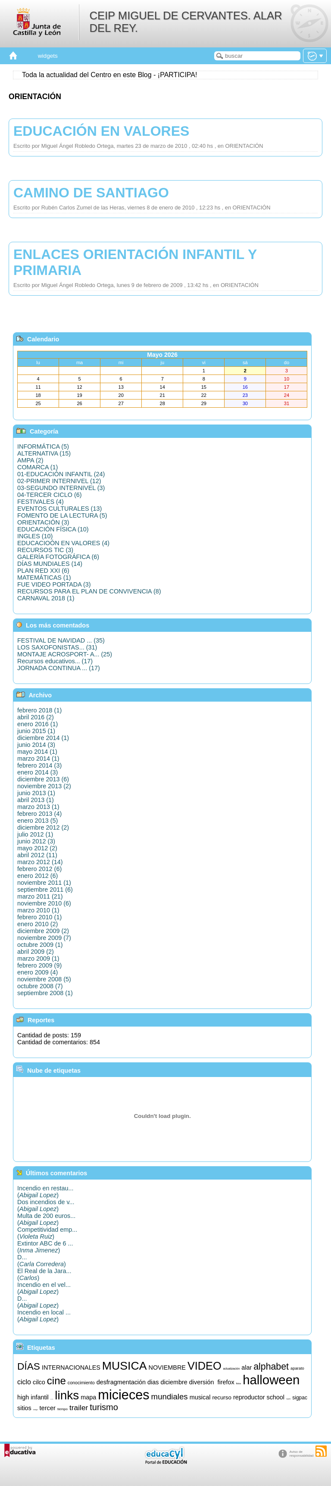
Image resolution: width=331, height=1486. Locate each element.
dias (153, 1382)
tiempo (62, 1409)
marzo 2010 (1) (38, 910)
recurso (221, 1397)
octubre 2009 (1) (40, 944)
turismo (104, 1407)
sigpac (299, 1398)
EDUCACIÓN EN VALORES (101, 131)
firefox (225, 1382)
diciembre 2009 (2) (43, 930)
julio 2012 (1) (35, 834)
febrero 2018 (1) (39, 710)
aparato (297, 1368)
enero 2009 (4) (37, 972)
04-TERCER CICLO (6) (49, 494)
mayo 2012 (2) (37, 848)
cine (56, 1380)
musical (200, 1397)
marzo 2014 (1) (38, 758)
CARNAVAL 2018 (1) (46, 598)
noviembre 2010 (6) (44, 903)
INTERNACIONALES (71, 1367)
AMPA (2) (30, 460)
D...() (41, 1260)
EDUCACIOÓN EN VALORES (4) (63, 543)
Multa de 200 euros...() (46, 1219)
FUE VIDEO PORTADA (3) (54, 584)
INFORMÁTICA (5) (43, 446)
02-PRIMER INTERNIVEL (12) (59, 481)
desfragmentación (121, 1382)
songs (35, 1409)
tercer (47, 1408)
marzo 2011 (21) (40, 896)
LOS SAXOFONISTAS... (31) (57, 647)
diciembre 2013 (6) (43, 779)
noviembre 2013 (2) (44, 786)
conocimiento (81, 1382)
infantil (40, 1397)
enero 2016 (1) (37, 724)
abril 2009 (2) (35, 951)
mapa (88, 1397)
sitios (24, 1408)
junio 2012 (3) (36, 841)
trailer (78, 1407)
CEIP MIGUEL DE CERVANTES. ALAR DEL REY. (185, 21)
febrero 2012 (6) (39, 868)
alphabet (271, 1366)
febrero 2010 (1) (39, 917)
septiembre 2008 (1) (45, 993)
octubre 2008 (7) (40, 986)
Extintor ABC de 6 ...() (45, 1247)
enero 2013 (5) (37, 820)
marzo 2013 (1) (38, 806)
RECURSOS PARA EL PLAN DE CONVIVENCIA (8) (89, 591)
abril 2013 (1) (35, 799)
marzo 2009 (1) (38, 958)
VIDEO (204, 1366)
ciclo (24, 1382)
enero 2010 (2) (37, 924)
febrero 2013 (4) (39, 813)
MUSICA (124, 1365)
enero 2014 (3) (37, 772)
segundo (288, 1399)
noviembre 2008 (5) (44, 979)
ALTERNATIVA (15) (44, 453)
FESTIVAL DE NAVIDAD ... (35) (61, 640)
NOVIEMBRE (167, 1367)
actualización (231, 1368)
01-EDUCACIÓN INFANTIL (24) (61, 474)
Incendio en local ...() (44, 1316)
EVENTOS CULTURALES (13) (59, 508)
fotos (238, 1383)
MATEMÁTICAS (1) (44, 577)
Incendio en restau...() (45, 1192)
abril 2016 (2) (35, 717)
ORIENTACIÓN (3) (43, 522)
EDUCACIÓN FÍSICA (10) (53, 529)
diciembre (173, 1382)
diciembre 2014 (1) (43, 737)
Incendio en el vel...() (44, 1288)
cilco (39, 1382)
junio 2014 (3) (36, 744)
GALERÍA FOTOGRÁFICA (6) (58, 556)
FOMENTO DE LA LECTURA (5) (62, 515)
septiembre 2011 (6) (45, 889)
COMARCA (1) (37, 467)
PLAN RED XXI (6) (43, 570)
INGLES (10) (35, 536)
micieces (123, 1394)
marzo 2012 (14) (40, 862)
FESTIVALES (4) (40, 501)
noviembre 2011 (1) (44, 882)
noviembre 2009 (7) (44, 937)
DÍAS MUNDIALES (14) (49, 563)
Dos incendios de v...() (46, 1205)
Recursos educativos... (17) (55, 661)
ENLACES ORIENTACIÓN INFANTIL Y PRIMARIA (135, 262)
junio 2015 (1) (36, 730)
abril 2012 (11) (37, 855)
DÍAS (28, 1366)
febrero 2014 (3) (39, 765)
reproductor (249, 1397)
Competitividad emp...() (47, 1233)
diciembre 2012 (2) (43, 827)
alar (246, 1367)
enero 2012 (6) (37, 875)
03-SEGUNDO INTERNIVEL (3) (61, 487)
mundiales (169, 1396)
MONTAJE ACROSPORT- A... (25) (64, 654)
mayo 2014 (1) (37, 751)
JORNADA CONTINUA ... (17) (58, 668)
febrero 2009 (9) (39, 965)
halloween (271, 1380)
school (275, 1397)
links (67, 1395)
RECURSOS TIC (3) (45, 549)
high (23, 1397)
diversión (201, 1382)
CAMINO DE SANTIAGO (91, 192)
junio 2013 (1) (36, 793)
